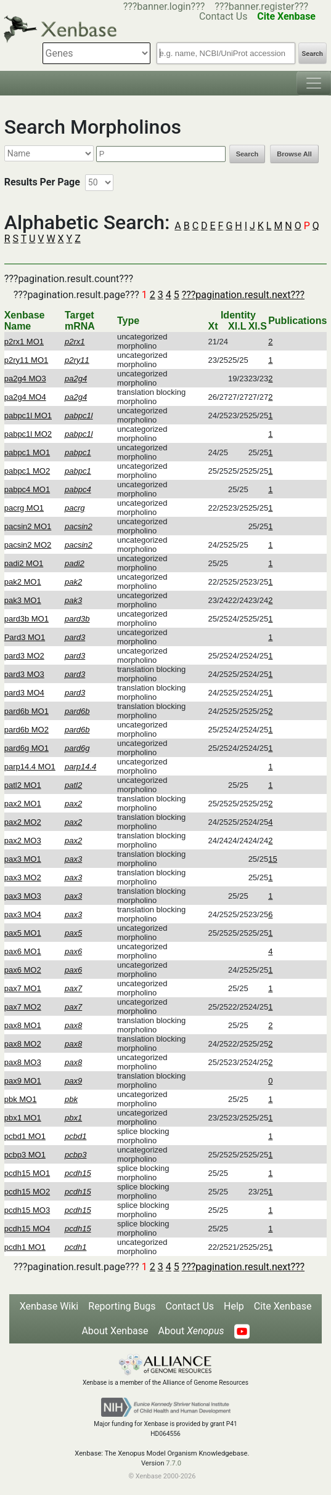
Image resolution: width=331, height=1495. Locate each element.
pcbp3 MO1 (25, 1154)
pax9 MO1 (22, 1080)
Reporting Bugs (121, 1306)
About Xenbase (114, 1331)
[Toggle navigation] (313, 83)
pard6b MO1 (26, 711)
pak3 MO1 (22, 600)
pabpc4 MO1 (27, 489)
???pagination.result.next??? (243, 295)
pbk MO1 (20, 1099)
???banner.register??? (261, 6)
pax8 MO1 (22, 1025)
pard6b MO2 (26, 729)
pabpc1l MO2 (28, 434)
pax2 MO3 (22, 840)
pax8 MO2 (22, 1043)
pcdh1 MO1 (25, 1247)
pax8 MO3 (22, 1062)
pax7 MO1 (22, 988)
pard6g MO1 (26, 748)
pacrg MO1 (24, 508)
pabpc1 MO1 (27, 452)
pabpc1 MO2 (27, 471)
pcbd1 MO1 (25, 1136)
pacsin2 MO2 (28, 544)
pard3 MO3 (24, 674)
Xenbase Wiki (49, 1306)
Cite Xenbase (283, 1306)
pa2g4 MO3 (25, 378)
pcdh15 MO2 (27, 1191)
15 (272, 859)
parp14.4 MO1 (29, 766)
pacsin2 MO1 (28, 526)
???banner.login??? (164, 6)
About (191, 1331)
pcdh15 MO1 (27, 1173)
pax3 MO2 (22, 877)
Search (312, 54)
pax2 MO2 (22, 822)
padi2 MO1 (24, 563)
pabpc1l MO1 (28, 415)
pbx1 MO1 (22, 1117)
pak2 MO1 (22, 581)
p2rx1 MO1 (24, 341)
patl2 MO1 (22, 785)
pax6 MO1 (22, 951)
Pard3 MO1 (24, 637)
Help (234, 1306)
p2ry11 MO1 (26, 360)
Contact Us (189, 1306)
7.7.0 (173, 1463)
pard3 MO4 (24, 692)
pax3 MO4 (22, 914)
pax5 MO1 (22, 933)
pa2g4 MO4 (25, 397)
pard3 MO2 (24, 655)
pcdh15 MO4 (27, 1228)
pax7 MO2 (22, 1006)
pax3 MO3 (22, 896)
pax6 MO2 (22, 969)
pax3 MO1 (22, 859)
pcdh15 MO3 (27, 1210)
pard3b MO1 (26, 618)
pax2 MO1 (22, 803)
